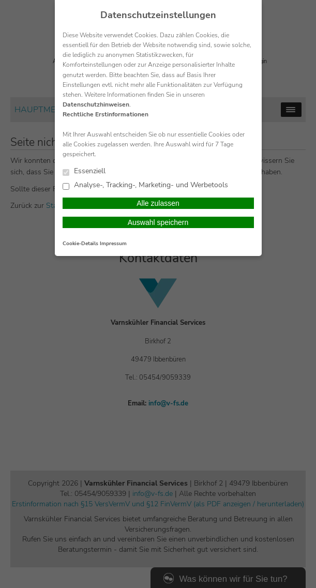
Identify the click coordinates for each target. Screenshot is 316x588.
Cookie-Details (80, 243)
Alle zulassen (158, 203)
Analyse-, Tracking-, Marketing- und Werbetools (145, 185)
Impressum (113, 243)
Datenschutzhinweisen (96, 104)
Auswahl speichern (158, 222)
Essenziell (84, 171)
